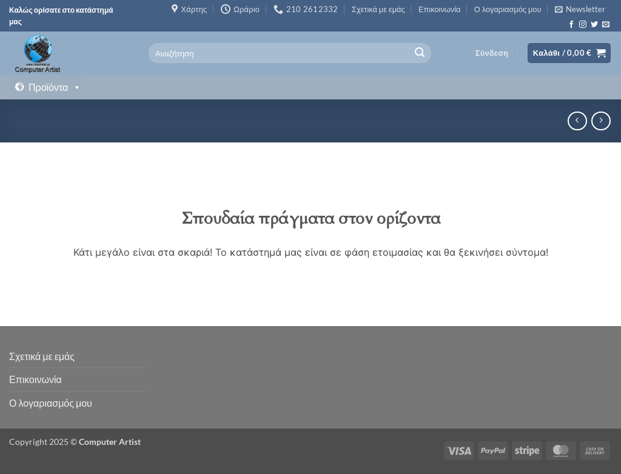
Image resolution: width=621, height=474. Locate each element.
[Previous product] (600, 121)
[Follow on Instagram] (582, 25)
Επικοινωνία (439, 9)
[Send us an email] (605, 25)
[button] (580, 9)
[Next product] (577, 121)
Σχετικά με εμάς (378, 9)
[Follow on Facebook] (571, 25)
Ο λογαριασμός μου (508, 9)
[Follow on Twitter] (594, 25)
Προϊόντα (55, 87)
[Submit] (420, 53)
